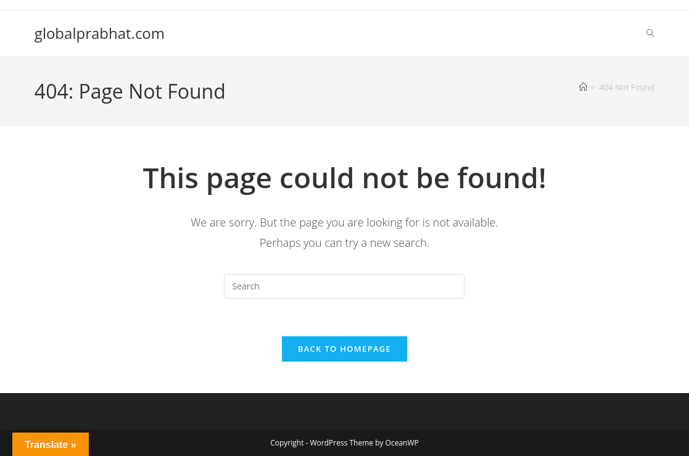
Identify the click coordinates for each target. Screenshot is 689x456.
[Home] (583, 87)
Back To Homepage (344, 348)
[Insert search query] (344, 286)
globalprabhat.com (100, 33)
